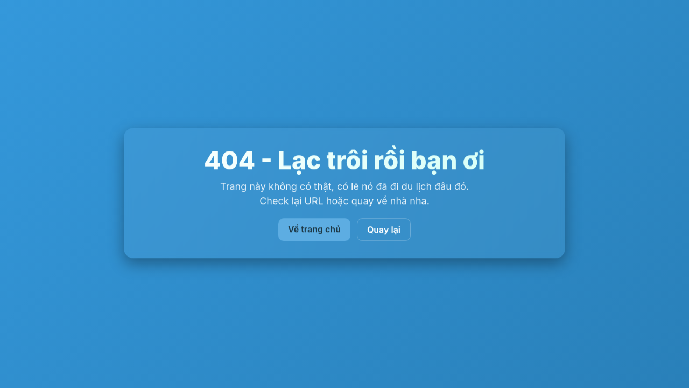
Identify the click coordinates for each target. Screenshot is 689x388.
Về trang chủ (314, 229)
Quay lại (383, 230)
